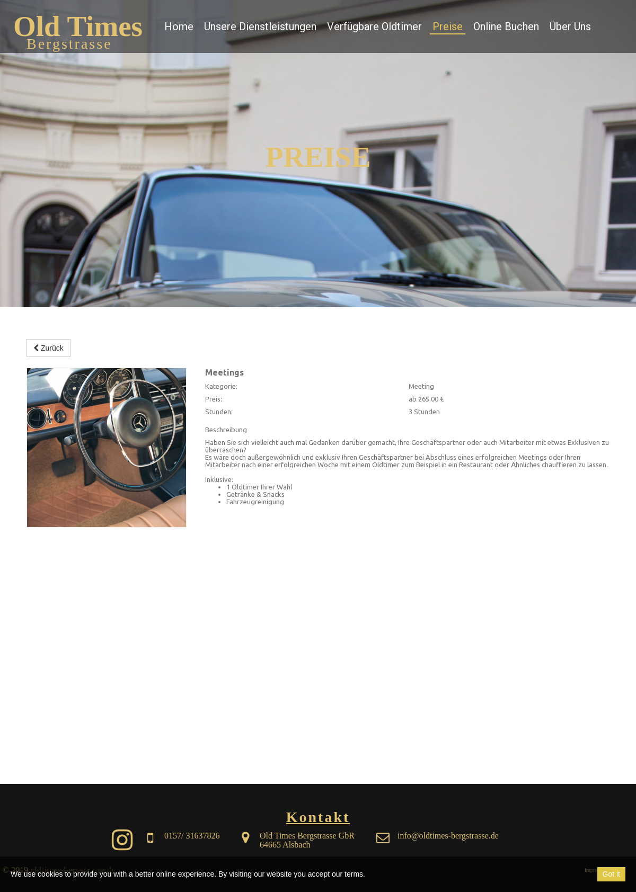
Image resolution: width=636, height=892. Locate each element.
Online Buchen (506, 26)
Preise (447, 26)
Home (178, 26)
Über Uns (570, 26)
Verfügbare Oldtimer (374, 26)
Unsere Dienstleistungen (260, 26)
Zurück (48, 348)
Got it (611, 874)
